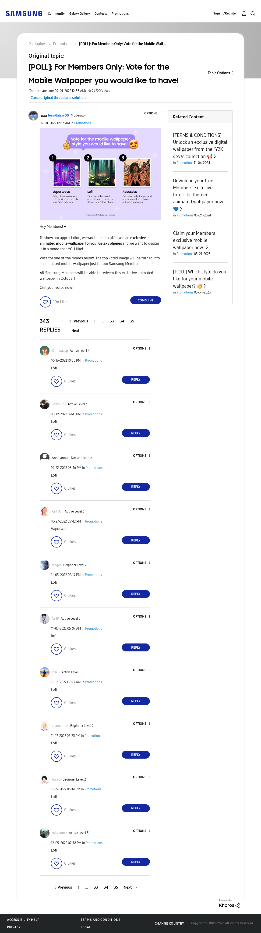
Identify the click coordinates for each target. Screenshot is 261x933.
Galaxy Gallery (79, 14)
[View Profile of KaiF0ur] (57, 511)
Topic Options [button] (219, 73)
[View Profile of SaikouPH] (59, 404)
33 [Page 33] (112, 321)
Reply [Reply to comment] (135, 380)
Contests (101, 14)
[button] (153, 113)
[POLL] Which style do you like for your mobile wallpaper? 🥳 (199, 279)
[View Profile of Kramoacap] (60, 351)
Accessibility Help (23, 920)
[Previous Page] (80, 321)
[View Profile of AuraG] (56, 779)
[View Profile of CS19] (55, 619)
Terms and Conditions (100, 920)
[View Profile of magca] (56, 565)
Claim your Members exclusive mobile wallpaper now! (194, 240)
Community (56, 14)
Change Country (169, 924)
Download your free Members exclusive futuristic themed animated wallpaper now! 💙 (199, 195)
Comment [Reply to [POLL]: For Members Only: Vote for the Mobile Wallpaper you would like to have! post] (145, 300)
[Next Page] (78, 331)
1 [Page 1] (94, 321)
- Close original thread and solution (57, 97)
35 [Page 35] (132, 321)
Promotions (120, 14)
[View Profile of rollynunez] (59, 833)
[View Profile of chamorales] (60, 726)
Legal (86, 927)
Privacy (14, 927)
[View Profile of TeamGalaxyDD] (58, 115)
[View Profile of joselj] (56, 672)
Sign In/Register (225, 13)
